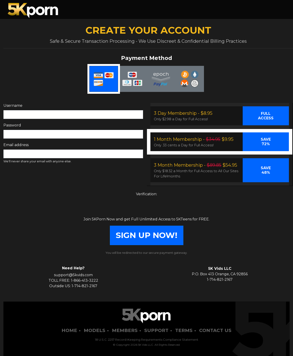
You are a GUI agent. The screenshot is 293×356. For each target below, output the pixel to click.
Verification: (146, 194)
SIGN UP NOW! (146, 235)
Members (125, 330)
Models (94, 330)
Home (69, 330)
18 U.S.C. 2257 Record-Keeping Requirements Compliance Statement (146, 339)
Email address (16, 145)
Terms (184, 330)
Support (156, 330)
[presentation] (146, 208)
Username (12, 105)
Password (12, 125)
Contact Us (215, 330)
